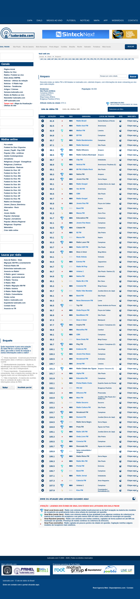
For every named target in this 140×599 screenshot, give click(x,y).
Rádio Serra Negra (83, 422)
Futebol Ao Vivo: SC (12, 187)
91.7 (52, 218)
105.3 (52, 436)
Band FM (80, 208)
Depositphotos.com (117, 588)
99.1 (52, 334)
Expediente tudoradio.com (15, 303)
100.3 (52, 354)
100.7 (52, 364)
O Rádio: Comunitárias (13, 294)
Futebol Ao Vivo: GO (12, 190)
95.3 (52, 286)
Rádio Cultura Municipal (86, 155)
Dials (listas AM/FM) (12, 78)
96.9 (52, 315)
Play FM (79, 344)
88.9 (52, 164)
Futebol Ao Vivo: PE (12, 199)
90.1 (52, 184)
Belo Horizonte (41, 47)
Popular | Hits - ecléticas (14, 153)
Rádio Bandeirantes (84, 140)
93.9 (52, 252)
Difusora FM (81, 393)
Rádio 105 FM (81, 432)
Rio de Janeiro (28, 47)
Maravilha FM (81, 330)
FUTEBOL (71, 20)
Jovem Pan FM (82, 179)
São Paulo (17, 47)
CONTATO (133, 20)
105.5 (52, 441)
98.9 (52, 330)
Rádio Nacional (82, 145)
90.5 (52, 194)
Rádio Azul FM (82, 126)
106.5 (52, 466)
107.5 (52, 485)
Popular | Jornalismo (12, 219)
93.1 (52, 237)
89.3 (52, 174)
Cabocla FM (81, 481)
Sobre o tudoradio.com (13, 300)
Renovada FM (82, 446)
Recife (79, 47)
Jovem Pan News (83, 223)
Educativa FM (81, 378)
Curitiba (64, 47)
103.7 (52, 412)
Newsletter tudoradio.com (14, 98)
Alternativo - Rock (11, 207)
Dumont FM (81, 417)
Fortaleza (96, 47)
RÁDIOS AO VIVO (54, 20)
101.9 (52, 378)
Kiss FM (79, 490)
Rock (6, 210)
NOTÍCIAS (84, 20)
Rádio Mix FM (81, 461)
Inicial (41, 56)
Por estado (8, 145)
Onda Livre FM (82, 437)
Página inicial (9, 69)
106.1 (52, 456)
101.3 (52, 368)
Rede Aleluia (81, 257)
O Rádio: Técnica (11, 280)
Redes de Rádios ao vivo (14, 95)
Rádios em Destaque (12, 202)
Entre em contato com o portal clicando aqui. (21, 585)
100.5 (52, 359)
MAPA (96, 20)
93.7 (52, 247)
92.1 (52, 223)
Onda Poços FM (82, 310)
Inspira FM (80, 325)
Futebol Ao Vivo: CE (12, 193)
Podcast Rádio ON (11, 266)
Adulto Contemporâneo (13, 156)
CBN (78, 194)
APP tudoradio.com (12, 101)
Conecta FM (81, 286)
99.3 (52, 339)
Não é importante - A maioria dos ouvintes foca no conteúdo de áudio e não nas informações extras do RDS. (18, 380)
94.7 (52, 266)
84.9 (52, 135)
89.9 (52, 179)
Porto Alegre (54, 47)
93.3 (52, 242)
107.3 (52, 480)
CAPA (29, 20)
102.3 (52, 393)
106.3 (52, 461)
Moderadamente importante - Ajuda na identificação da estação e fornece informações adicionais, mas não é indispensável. (19, 367)
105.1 (52, 432)
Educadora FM (82, 218)
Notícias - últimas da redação (16, 81)
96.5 (52, 305)
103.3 (52, 407)
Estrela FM (80, 262)
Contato (130, 588)
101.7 (52, 373)
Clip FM (79, 160)
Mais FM (79, 398)
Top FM (79, 305)
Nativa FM (80, 174)
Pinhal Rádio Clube (84, 383)
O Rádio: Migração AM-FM (14, 286)
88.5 (52, 155)
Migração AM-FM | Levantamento (17, 263)
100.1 (52, 349)
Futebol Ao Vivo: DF (12, 196)
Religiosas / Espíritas (12, 225)
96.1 (52, 296)
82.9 (52, 130)
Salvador (87, 47)
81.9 (52, 121)
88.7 (52, 160)
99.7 (52, 344)
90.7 (52, 198)
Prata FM (80, 427)
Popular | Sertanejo (12, 216)
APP (106, 20)
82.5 (52, 126)
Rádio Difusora (82, 150)
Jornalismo (8, 159)
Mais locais (106, 47)
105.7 (52, 446)
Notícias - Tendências (12, 86)
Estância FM (81, 349)
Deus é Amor (81, 252)
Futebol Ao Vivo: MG (12, 176)
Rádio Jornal (81, 476)
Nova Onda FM (82, 339)
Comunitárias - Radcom (13, 167)
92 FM (78, 233)
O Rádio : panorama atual (14, 277)
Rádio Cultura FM (83, 407)
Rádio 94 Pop (81, 267)
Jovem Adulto (9, 213)
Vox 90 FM (80, 189)
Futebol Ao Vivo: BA (12, 185)
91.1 (52, 208)
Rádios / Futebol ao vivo (14, 75)
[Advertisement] (88, 67)
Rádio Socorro (82, 403)
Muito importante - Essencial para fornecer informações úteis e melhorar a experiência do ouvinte (18, 360)
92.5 (52, 228)
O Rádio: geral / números (14, 274)
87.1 (52, 145)
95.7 (52, 291)
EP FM (79, 135)
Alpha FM (80, 373)
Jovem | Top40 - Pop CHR (14, 150)
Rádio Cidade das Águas (86, 369)
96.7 (52, 310)
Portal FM (80, 466)
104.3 (52, 417)
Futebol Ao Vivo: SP (12, 170)
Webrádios (8, 227)
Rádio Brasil (81, 121)
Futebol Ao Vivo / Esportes (15, 147)
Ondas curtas (9, 297)
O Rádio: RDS (9, 283)
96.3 (52, 300)
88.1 (52, 150)
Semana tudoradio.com (13, 92)
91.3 (52, 213)
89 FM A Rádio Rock (84, 169)
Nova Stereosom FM (84, 301)
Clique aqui (132, 121)
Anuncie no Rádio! (11, 271)
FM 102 (79, 388)
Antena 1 (80, 271)
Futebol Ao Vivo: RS (12, 179)
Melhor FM (80, 131)
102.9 (52, 398)
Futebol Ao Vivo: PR (12, 182)
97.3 (52, 320)
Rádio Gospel (81, 184)
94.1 (52, 257)
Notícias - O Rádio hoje (13, 84)
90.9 (52, 203)
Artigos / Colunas (11, 89)
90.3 (52, 189)
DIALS (39, 20)
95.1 (52, 281)
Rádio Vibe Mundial (84, 291)
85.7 (52, 140)
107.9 (52, 490)
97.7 (52, 325)
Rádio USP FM (82, 247)
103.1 (52, 402)
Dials (49, 56)
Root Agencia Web (100, 588)
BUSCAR (131, 46)
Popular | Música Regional (14, 222)
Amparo (58, 56)
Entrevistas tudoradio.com (15, 269)
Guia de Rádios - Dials (13, 260)
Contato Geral (9, 306)
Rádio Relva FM (82, 456)
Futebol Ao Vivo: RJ (12, 173)
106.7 (52, 471)
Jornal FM (80, 364)
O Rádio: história (11, 289)
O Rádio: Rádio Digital (13, 291)
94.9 (52, 276)
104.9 (52, 427)
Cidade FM (80, 228)
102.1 (52, 383)
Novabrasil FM (82, 359)
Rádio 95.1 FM (82, 281)
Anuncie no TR (10, 309)
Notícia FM (80, 165)
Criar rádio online (11, 230)
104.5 (52, 422)
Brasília (72, 47)
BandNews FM (82, 315)
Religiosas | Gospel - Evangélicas (17, 162)
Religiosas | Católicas (13, 165)
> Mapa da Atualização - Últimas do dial (18, 105)
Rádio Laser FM (82, 242)
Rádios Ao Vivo (10, 72)
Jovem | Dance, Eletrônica (14, 205)
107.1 (52, 476)
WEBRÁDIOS (118, 20)
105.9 (52, 451)
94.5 (52, 262)
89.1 (52, 169)
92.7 (52, 232)
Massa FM (80, 213)
